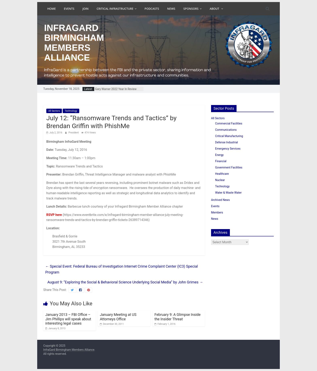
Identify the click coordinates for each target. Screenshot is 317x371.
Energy (219, 155)
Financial (220, 161)
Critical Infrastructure (115, 9)
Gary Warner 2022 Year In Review (115, 89)
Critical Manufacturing (229, 136)
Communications (226, 129)
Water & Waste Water (228, 192)
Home (51, 9)
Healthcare (222, 173)
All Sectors (54, 110)
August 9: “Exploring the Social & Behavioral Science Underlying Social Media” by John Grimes (125, 282)
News (171, 9)
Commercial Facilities (228, 123)
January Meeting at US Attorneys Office (118, 316)
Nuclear (220, 180)
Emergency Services (227, 148)
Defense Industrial (226, 142)
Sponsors (191, 9)
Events (69, 9)
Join (85, 9)
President (74, 132)
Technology (71, 110)
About (215, 9)
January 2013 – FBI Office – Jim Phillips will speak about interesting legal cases (68, 318)
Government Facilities (228, 167)
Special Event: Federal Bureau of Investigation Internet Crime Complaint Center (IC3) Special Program (121, 269)
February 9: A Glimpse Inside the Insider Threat (177, 316)
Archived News (220, 200)
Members (217, 212)
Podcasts (152, 9)
